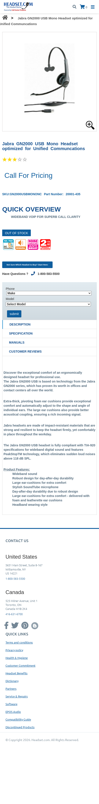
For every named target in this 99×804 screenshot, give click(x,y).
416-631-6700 (14, 614)
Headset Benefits (17, 673)
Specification (21, 333)
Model (10, 299)
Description (20, 324)
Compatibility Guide (18, 719)
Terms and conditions (19, 642)
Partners (11, 688)
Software (11, 704)
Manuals (16, 342)
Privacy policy (14, 650)
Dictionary (12, 681)
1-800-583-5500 (15, 578)
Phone (10, 289)
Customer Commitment (20, 665)
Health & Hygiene (17, 658)
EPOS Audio (13, 712)
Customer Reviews (25, 351)
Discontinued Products (20, 727)
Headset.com (40, 740)
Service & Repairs (17, 696)
